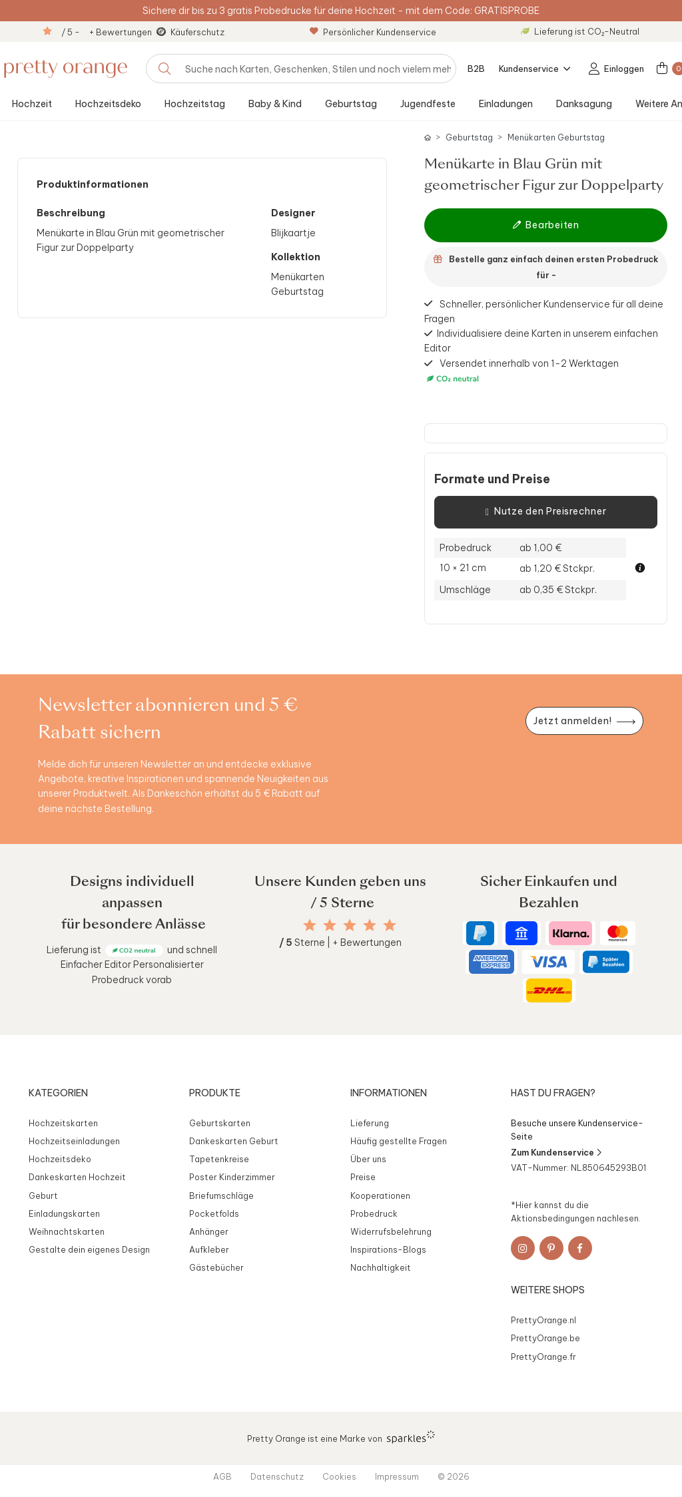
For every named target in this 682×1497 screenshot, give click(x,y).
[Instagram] (523, 1248)
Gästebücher (216, 1267)
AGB (222, 1476)
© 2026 (454, 1476)
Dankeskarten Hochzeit (77, 1177)
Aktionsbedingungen (553, 1218)
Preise (363, 1177)
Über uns (368, 1159)
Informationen (388, 1093)
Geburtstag (351, 104)
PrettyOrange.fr (543, 1356)
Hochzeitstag (195, 104)
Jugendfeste (428, 104)
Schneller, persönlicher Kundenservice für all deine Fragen (543, 311)
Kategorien (58, 1093)
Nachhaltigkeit (380, 1267)
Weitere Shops (548, 1290)
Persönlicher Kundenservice (373, 32)
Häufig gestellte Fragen (398, 1141)
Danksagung (584, 104)
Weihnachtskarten (67, 1231)
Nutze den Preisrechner (546, 512)
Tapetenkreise (219, 1159)
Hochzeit (32, 104)
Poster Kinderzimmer (232, 1177)
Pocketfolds (214, 1213)
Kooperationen (380, 1195)
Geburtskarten (219, 1123)
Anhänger (208, 1231)
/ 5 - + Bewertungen (106, 32)
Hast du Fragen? (553, 1093)
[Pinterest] (551, 1248)
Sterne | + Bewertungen (340, 943)
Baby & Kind (275, 104)
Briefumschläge (221, 1195)
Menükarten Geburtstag (556, 137)
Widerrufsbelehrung (391, 1231)
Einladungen (506, 104)
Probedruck (374, 1213)
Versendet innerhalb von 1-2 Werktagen (521, 371)
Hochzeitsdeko (108, 104)
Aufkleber (209, 1249)
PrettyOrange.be (545, 1338)
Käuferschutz (197, 32)
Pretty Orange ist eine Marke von (341, 1437)
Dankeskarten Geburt (233, 1141)
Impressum (397, 1476)
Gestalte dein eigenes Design (89, 1249)
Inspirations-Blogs (388, 1249)
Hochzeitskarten (63, 1123)
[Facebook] (580, 1248)
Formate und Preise (492, 479)
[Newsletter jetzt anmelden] (584, 721)
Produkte (214, 1093)
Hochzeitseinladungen (74, 1141)
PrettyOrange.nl (543, 1320)
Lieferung (369, 1123)
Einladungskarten (64, 1213)
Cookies (339, 1476)
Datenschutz (277, 1476)
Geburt (43, 1195)
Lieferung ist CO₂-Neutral (580, 31)
